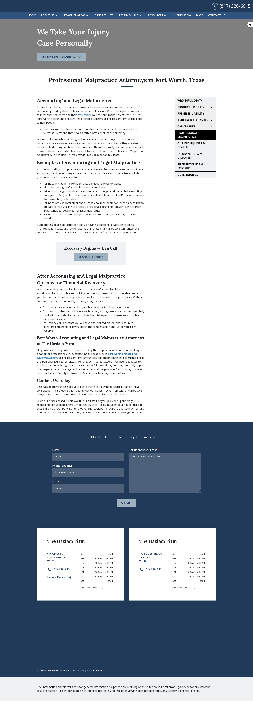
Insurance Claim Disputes (189, 164)
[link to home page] (22, 10)
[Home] (31, 23)
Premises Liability (190, 122)
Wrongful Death (190, 109)
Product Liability (190, 115)
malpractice (84, 123)
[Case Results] (104, 23)
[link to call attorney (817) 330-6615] (231, 10)
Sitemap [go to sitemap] (78, 678)
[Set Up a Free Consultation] (61, 65)
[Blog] (199, 23)
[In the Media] (181, 23)
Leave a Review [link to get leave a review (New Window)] (59, 586)
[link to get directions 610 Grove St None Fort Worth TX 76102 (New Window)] (64, 567)
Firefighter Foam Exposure (190, 174)
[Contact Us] (217, 23)
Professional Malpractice (187, 143)
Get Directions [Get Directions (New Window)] (92, 596)
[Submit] (127, 511)
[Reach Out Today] (91, 265)
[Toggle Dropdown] (57, 24)
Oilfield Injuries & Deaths (191, 153)
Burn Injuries (187, 183)
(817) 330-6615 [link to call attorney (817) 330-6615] (58, 577)
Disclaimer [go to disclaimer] (94, 678)
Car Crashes (186, 135)
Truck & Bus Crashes (192, 128)
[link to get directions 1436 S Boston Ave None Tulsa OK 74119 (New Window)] (155, 567)
